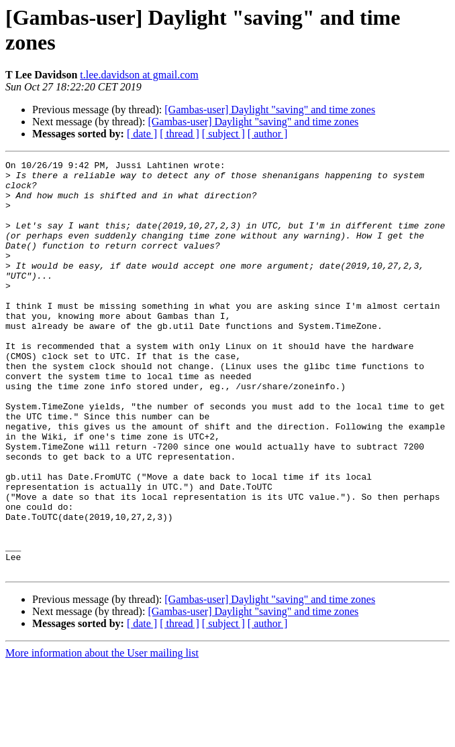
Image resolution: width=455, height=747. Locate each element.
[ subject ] (223, 133)
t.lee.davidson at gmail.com (139, 74)
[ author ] (268, 133)
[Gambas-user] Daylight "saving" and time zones (269, 109)
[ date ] (142, 133)
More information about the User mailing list (102, 735)
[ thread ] (179, 133)
